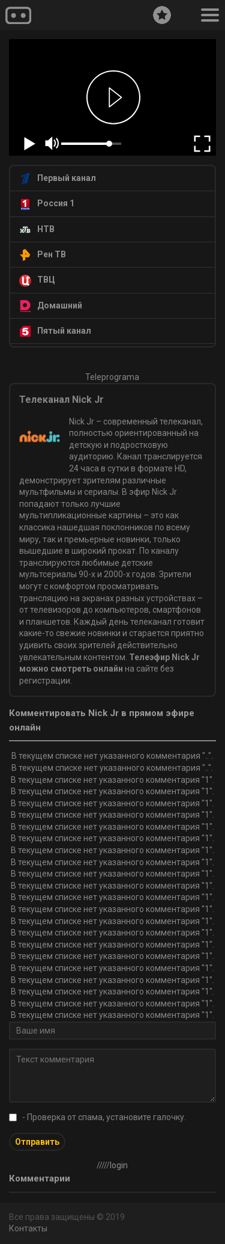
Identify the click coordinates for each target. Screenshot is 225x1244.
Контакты (28, 1228)
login (119, 1165)
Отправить (37, 1142)
